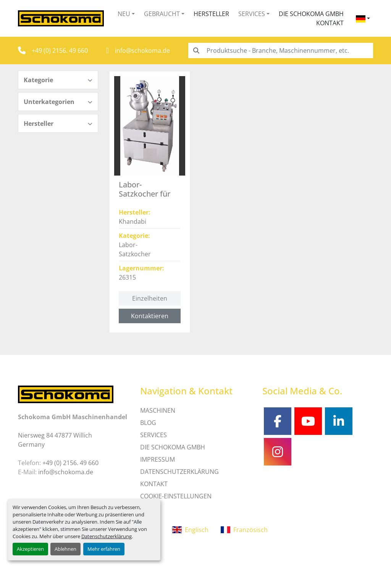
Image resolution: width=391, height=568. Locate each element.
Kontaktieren (149, 316)
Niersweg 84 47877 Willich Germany (55, 440)
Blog (148, 422)
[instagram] (277, 451)
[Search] (280, 50)
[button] (126, 13)
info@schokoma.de (142, 50)
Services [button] (251, 14)
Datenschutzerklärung (106, 536)
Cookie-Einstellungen (176, 496)
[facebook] (277, 421)
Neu (124, 14)
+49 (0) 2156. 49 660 (60, 50)
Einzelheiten (149, 298)
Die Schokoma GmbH (311, 14)
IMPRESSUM (157, 459)
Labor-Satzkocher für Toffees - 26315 (145, 193)
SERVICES (153, 435)
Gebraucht (162, 14)
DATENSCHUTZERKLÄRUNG (179, 471)
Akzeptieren (30, 548)
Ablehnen (65, 548)
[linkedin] (338, 421)
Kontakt (330, 23)
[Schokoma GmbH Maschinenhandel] (65, 393)
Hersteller (211, 14)
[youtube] (308, 421)
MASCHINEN (157, 410)
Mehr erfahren (103, 548)
